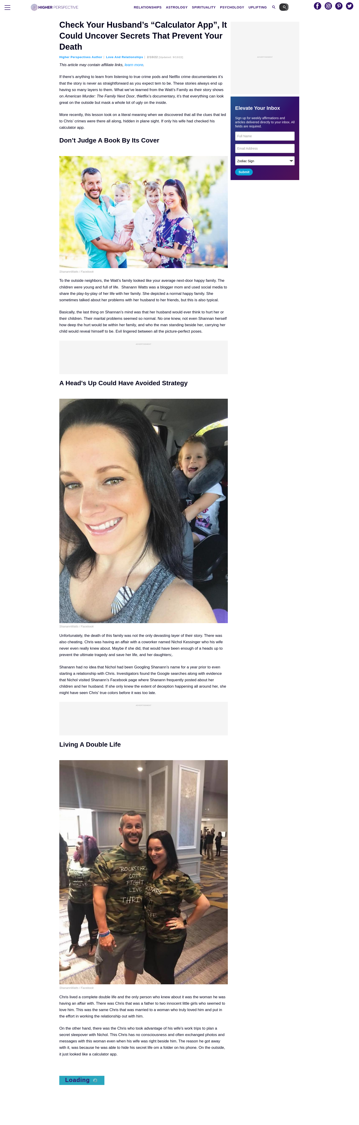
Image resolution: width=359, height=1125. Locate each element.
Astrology (186, 7)
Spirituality (214, 7)
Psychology (242, 7)
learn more (134, 65)
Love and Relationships (124, 57)
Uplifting (267, 7)
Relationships (157, 7)
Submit (244, 172)
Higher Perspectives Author (80, 57)
